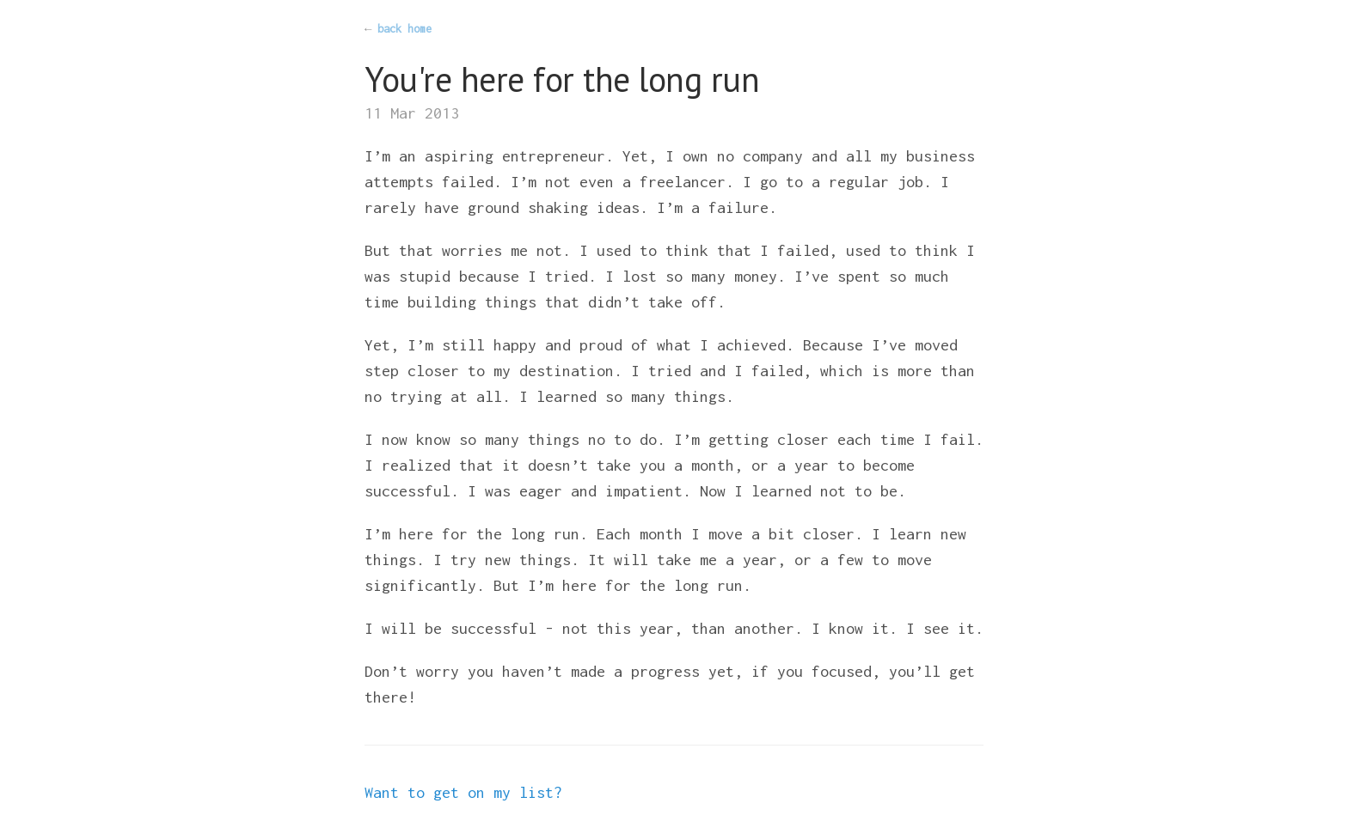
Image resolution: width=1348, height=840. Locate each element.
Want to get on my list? (463, 792)
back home (404, 28)
